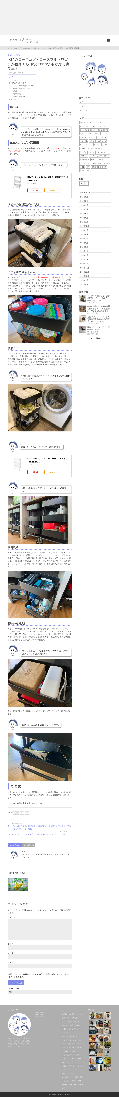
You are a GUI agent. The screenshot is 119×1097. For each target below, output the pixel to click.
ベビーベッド (84, 160)
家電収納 (17, 94)
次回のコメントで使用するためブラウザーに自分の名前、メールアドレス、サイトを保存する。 (39, 975)
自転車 (82, 171)
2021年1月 (84, 222)
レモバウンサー (85, 163)
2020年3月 (84, 255)
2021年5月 (84, 217)
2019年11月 (84, 272)
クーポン (105, 145)
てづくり (83, 110)
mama (22, 73)
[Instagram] (86, 183)
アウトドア (105, 134)
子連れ (82, 167)
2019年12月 (84, 268)
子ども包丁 (106, 163)
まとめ (13, 99)
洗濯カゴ (17, 91)
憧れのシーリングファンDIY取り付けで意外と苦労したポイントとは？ (98, 329)
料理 (99, 167)
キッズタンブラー (86, 145)
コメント (12, 917)
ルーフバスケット (97, 160)
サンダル (83, 152)
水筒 (104, 167)
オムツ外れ (84, 141)
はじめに (14, 80)
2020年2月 (84, 259)
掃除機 (94, 167)
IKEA (22, 813)
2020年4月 (84, 251)
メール (11, 953)
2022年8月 (84, 201)
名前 (10, 944)
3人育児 (16, 813)
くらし (10, 55)
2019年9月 (84, 280)
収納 (26, 813)
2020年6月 (84, 242)
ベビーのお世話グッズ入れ (24, 86)
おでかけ (93, 126)
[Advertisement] (59, 17)
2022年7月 (84, 205)
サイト (10, 962)
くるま (82, 134)
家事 (88, 167)
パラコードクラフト (96, 156)
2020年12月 (84, 226)
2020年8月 (84, 234)
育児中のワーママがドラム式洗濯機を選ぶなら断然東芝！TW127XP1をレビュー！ (99, 319)
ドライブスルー (101, 152)
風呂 (88, 171)
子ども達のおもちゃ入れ (23, 88)
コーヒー (90, 148)
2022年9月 (84, 197)
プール (107, 156)
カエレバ (35, 183)
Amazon (52, 190)
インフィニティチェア (87, 137)
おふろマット (102, 126)
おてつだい (84, 126)
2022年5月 (84, 209)
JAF (100, 122)
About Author (15, 845)
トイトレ (91, 152)
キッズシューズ (101, 141)
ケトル (82, 148)
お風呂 (106, 130)
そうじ (97, 134)
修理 (94, 163)
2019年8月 (84, 284)
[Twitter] (81, 183)
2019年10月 (84, 276)
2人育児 (82, 122)
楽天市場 (35, 190)
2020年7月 (84, 238)
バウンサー (84, 156)
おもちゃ (94, 130)
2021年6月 (84, 213)
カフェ (92, 141)
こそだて (17, 55)
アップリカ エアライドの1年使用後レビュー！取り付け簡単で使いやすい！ (99, 298)
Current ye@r (14, 988)
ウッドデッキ (101, 137)
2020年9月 (84, 230)
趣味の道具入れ (20, 96)
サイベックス (99, 148)
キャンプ (97, 145)
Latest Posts (29, 845)
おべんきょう (84, 130)
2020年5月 (84, 247)
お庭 (100, 130)
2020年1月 (84, 263)
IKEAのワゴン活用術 (18, 83)
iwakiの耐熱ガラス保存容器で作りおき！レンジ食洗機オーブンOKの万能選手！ (98, 308)
